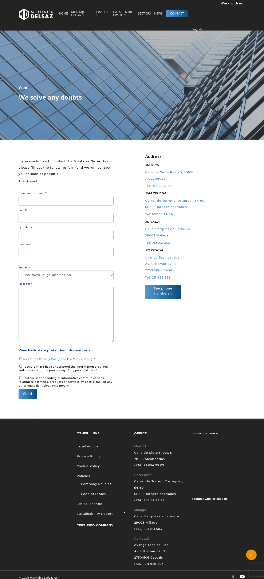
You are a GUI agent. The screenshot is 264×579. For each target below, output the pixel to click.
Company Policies (96, 484)
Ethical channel (90, 504)
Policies (83, 476)
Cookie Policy (83, 359)
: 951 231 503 (160, 243)
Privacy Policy (49, 359)
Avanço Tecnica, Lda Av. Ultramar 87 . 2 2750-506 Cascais (162, 264)
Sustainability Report (95, 514)
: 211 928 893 (160, 277)
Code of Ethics (93, 494)
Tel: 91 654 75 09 (159, 186)
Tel (147, 214)
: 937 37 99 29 (161, 214)
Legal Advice (88, 446)
